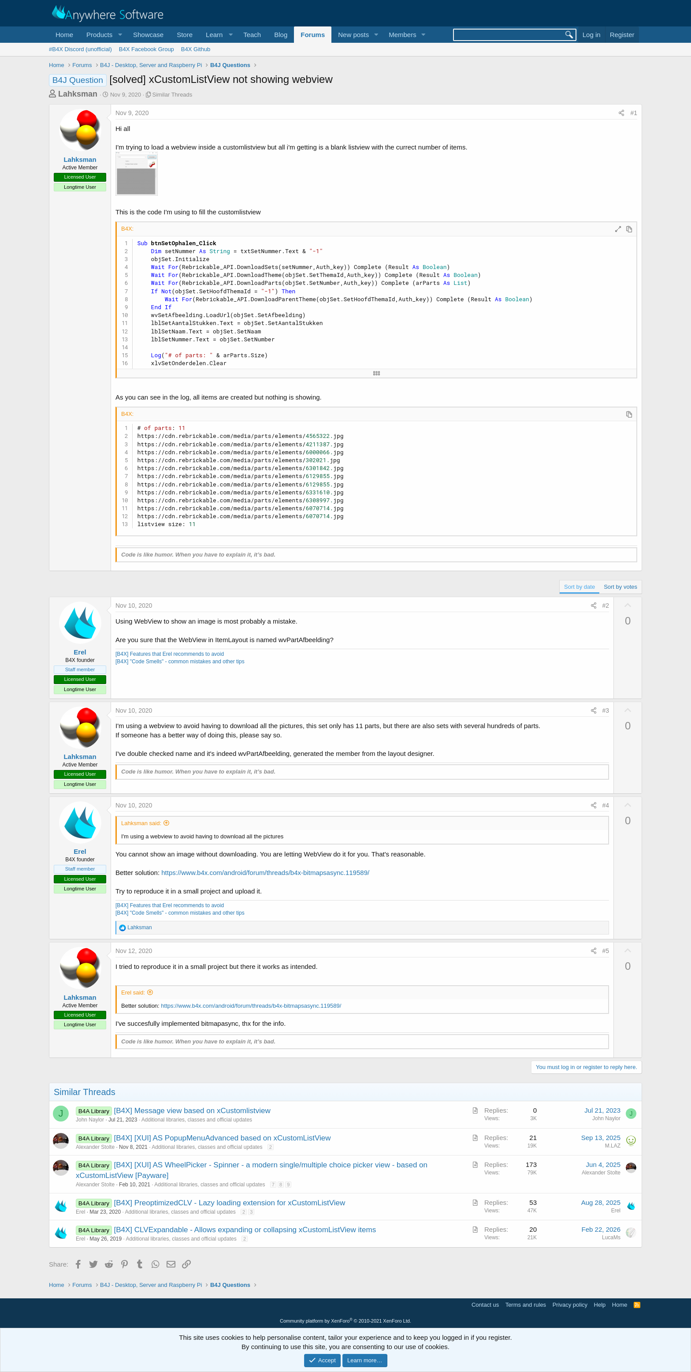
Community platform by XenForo (345, 1320)
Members (402, 34)
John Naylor (90, 1120)
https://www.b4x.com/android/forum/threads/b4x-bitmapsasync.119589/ (265, 872)
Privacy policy (570, 1304)
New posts (353, 34)
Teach (252, 34)
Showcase (148, 34)
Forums (313, 34)
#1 (633, 112)
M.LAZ (612, 1146)
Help (600, 1304)
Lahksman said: (141, 823)
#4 (605, 805)
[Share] (621, 113)
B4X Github (196, 49)
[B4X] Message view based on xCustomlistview (192, 1111)
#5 (605, 950)
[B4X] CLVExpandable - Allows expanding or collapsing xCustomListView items (245, 1230)
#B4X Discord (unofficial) (80, 49)
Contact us (485, 1304)
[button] (103, 34)
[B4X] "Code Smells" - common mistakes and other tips (180, 661)
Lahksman (77, 94)
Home (64, 34)
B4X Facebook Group (146, 49)
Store (185, 34)
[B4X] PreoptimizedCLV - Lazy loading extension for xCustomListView (230, 1203)
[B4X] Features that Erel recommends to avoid (169, 654)
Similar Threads (172, 94)
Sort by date (579, 586)
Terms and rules (525, 1304)
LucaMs (611, 1237)
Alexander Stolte (95, 1147)
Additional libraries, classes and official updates (196, 1120)
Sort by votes (620, 586)
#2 (605, 605)
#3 (605, 710)
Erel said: (133, 992)
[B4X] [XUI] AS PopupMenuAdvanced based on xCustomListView (222, 1138)
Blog (280, 34)
